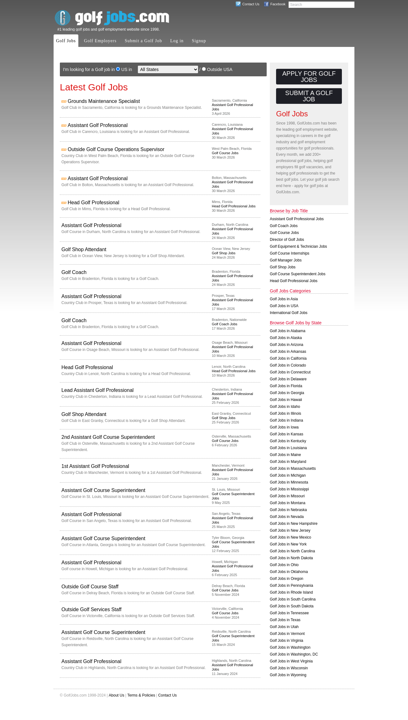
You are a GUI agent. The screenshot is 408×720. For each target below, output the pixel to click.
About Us (116, 695)
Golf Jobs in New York (288, 544)
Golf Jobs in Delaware (288, 379)
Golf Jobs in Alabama (287, 331)
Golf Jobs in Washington (290, 647)
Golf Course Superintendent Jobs (297, 274)
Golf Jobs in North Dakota (291, 558)
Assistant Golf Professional (98, 125)
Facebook (277, 4)
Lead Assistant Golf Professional (97, 390)
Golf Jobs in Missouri (287, 496)
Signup (199, 40)
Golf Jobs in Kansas (286, 434)
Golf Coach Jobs (224, 324)
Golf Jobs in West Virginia (291, 661)
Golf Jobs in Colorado (288, 365)
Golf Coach (73, 272)
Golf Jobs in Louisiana (288, 448)
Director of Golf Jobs (287, 239)
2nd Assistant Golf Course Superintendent (108, 437)
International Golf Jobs (288, 313)
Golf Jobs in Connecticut (290, 372)
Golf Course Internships (289, 253)
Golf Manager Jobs (285, 260)
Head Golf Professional (93, 202)
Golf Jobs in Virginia (286, 640)
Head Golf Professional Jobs (233, 206)
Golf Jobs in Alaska (286, 338)
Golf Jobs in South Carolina (293, 599)
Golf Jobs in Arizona (286, 344)
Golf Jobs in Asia (284, 299)
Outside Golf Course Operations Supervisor (116, 149)
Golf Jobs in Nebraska (288, 510)
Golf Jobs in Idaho (285, 406)
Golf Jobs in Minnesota (289, 482)
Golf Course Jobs (225, 153)
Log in (177, 40)
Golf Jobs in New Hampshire (293, 523)
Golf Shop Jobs (223, 253)
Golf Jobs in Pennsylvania (291, 585)
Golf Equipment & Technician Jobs (298, 246)
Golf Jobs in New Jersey (290, 530)
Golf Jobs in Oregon (286, 578)
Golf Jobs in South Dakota (291, 606)
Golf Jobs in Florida (286, 386)
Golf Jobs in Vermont (287, 633)
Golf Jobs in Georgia (287, 393)
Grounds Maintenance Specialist (104, 101)
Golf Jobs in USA (284, 306)
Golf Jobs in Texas (285, 620)
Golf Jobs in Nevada (287, 517)
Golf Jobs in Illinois (285, 413)
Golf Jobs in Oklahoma (289, 572)
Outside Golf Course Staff (89, 586)
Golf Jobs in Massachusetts (293, 468)
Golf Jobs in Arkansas (288, 351)
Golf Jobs (66, 40)
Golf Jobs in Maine (285, 455)
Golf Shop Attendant (83, 249)
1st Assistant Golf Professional (95, 466)
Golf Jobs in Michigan (288, 475)
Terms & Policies (141, 695)
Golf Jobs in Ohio (284, 565)
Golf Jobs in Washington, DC (294, 654)
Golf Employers (100, 40)
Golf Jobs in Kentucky (288, 441)
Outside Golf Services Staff (91, 609)
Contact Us (250, 4)
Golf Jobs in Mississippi (289, 489)
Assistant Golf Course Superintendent (103, 490)
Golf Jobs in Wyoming (288, 675)
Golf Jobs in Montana (287, 503)
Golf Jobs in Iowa (284, 427)
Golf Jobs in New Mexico (290, 537)
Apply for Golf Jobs (309, 76)
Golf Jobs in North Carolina (292, 551)
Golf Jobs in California (288, 358)
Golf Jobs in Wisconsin (289, 668)
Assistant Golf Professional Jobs (297, 219)
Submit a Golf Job (143, 40)
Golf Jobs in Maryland (288, 461)
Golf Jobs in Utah (284, 627)
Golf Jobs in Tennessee (289, 613)
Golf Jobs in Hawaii (286, 400)
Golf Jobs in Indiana (286, 420)
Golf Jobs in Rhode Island (291, 592)
